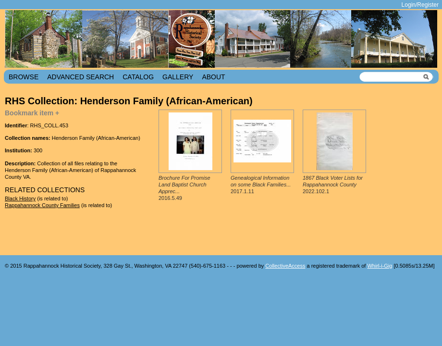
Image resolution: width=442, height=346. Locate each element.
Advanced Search (80, 77)
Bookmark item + (32, 113)
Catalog (138, 77)
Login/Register (420, 4)
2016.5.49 (184, 188)
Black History (20, 198)
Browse (23, 77)
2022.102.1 (333, 185)
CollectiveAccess (285, 266)
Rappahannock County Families (42, 205)
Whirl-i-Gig (379, 266)
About (213, 77)
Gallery (177, 77)
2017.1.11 (261, 185)
